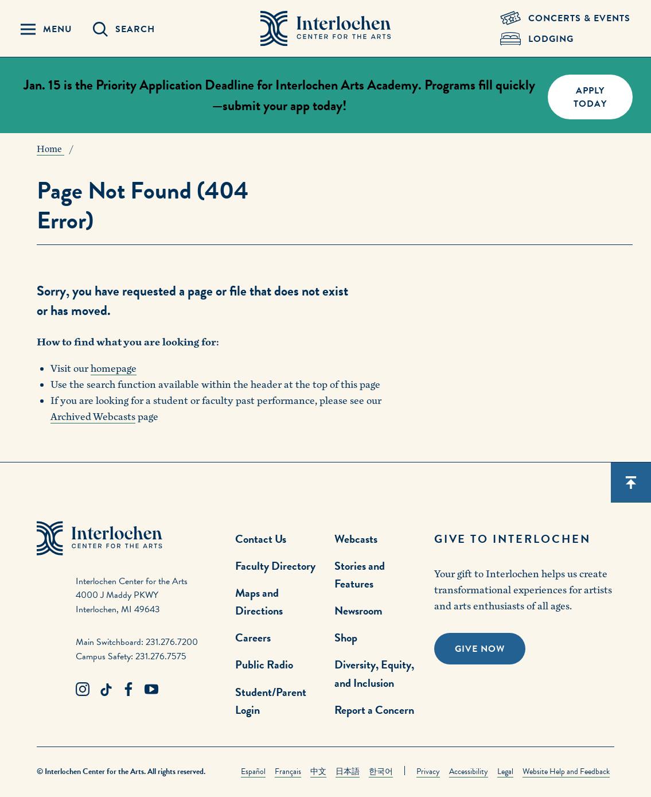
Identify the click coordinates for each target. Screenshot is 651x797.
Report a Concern (374, 709)
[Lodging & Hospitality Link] (565, 39)
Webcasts (355, 538)
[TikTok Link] (105, 689)
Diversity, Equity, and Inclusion (374, 673)
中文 (318, 771)
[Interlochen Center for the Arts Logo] (325, 28)
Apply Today (590, 97)
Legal (505, 771)
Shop (345, 637)
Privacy (428, 771)
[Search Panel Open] (124, 29)
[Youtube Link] (151, 689)
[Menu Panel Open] (46, 29)
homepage (114, 368)
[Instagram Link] (82, 689)
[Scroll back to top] (631, 482)
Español (253, 771)
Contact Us (260, 538)
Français (288, 771)
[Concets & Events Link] (565, 18)
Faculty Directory (275, 565)
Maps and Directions (259, 601)
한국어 (381, 771)
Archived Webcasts (92, 416)
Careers (253, 637)
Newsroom (358, 610)
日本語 (348, 771)
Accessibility (468, 771)
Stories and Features (359, 574)
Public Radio (264, 664)
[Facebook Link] (128, 689)
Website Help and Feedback (566, 771)
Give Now (480, 649)
